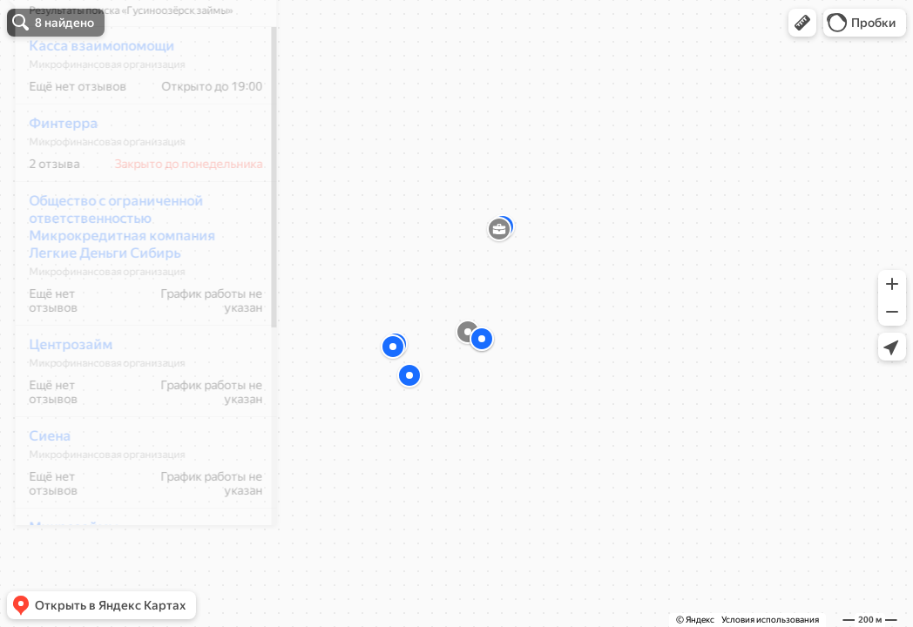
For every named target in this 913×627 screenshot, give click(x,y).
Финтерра (51, 174)
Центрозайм (59, 396)
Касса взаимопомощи (90, 97)
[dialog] (134, 310)
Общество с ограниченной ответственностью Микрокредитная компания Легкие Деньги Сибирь (110, 278)
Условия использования (770, 619)
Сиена (38, 487)
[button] (802, 23)
